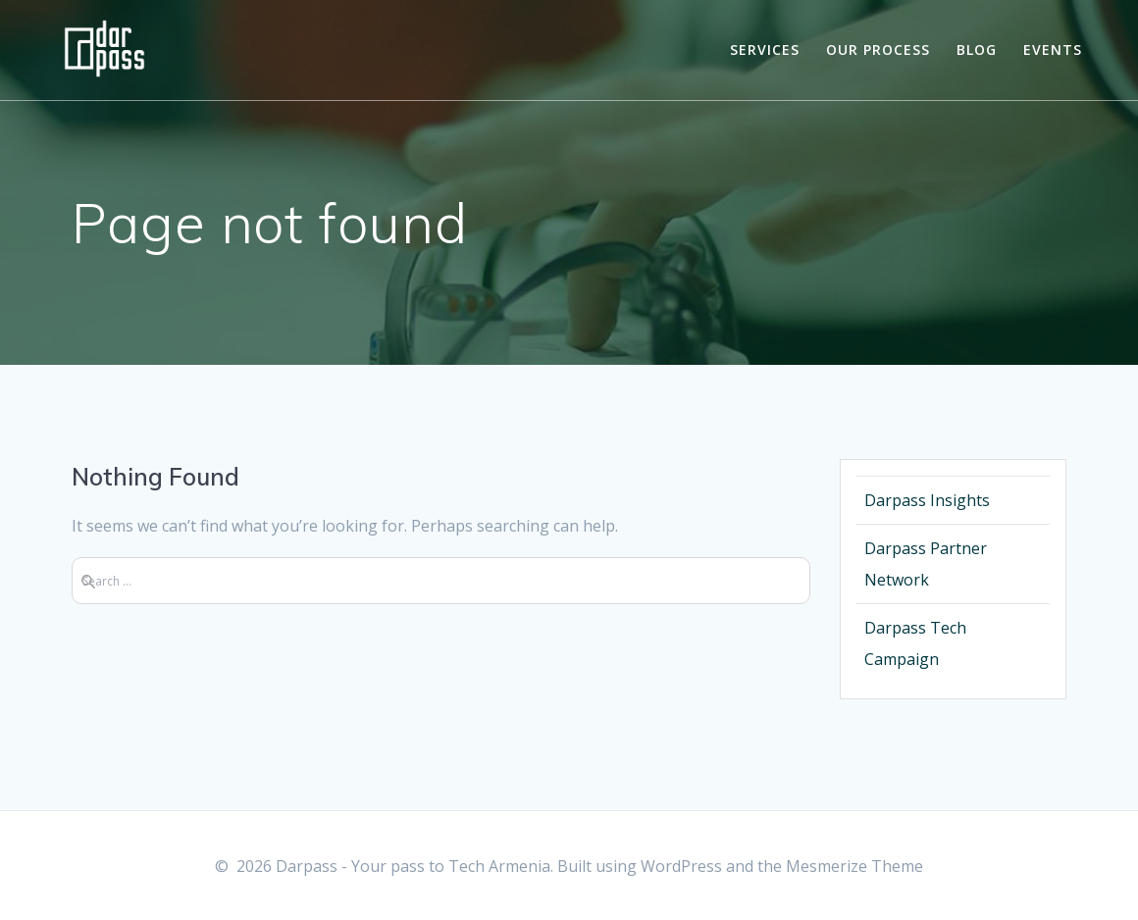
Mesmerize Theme (854, 866)
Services (765, 49)
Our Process (878, 49)
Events (1052, 49)
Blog (977, 49)
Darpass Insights (927, 500)
